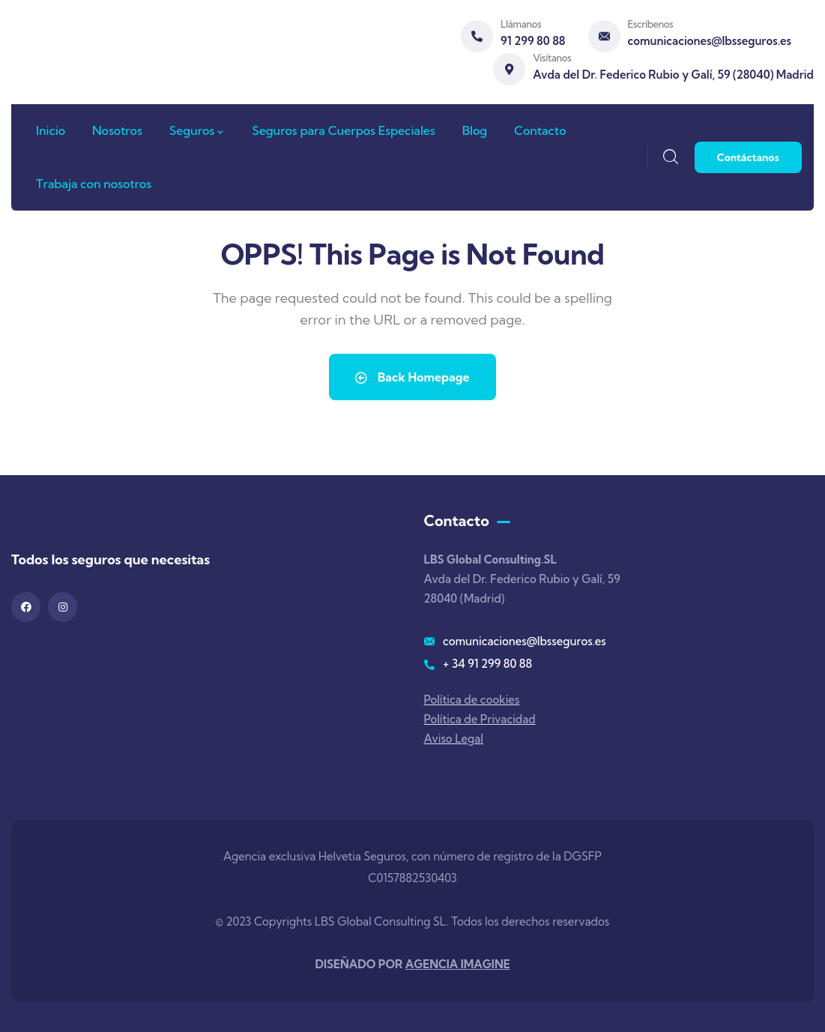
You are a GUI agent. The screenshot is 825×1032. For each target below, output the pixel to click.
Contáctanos (748, 157)
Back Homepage (412, 376)
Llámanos (521, 24)
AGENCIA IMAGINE (457, 964)
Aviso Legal (453, 738)
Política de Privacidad (480, 719)
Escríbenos (651, 24)
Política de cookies (472, 699)
